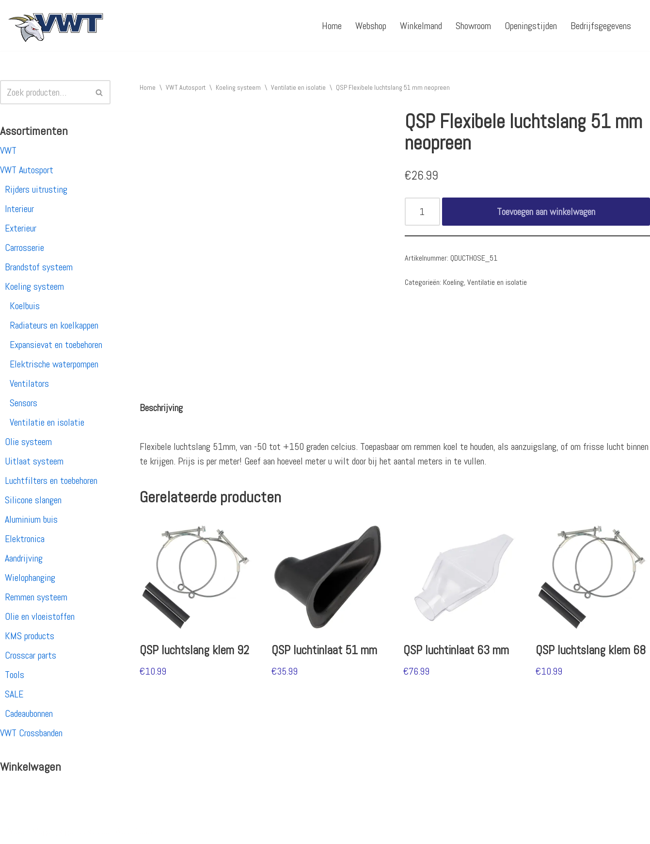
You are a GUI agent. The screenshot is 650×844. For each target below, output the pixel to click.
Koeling (453, 282)
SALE (14, 694)
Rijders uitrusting (36, 189)
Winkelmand (421, 25)
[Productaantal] (422, 212)
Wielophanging (30, 577)
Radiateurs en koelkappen (54, 325)
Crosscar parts (30, 655)
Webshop (370, 25)
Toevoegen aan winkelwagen (546, 211)
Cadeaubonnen (29, 713)
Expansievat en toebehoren (56, 344)
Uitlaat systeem (34, 461)
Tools (14, 674)
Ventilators (29, 383)
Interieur (19, 208)
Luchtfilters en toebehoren (51, 480)
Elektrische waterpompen (54, 364)
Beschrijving (161, 407)
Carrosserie (24, 247)
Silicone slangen (33, 500)
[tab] (161, 408)
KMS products (29, 635)
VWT (8, 150)
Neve (16, 831)
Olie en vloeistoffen (40, 616)
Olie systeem (28, 441)
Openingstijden (531, 25)
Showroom (473, 25)
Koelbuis (25, 305)
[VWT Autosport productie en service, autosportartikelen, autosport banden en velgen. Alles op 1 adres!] (55, 25)
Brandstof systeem (39, 267)
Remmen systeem (36, 597)
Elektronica (25, 538)
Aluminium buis (31, 519)
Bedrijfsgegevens (601, 25)
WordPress (133, 831)
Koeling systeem (34, 286)
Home (332, 25)
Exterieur (20, 228)
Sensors (23, 403)
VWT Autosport (26, 170)
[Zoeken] (44, 92)
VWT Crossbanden (31, 733)
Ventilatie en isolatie (47, 422)
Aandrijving (24, 558)
